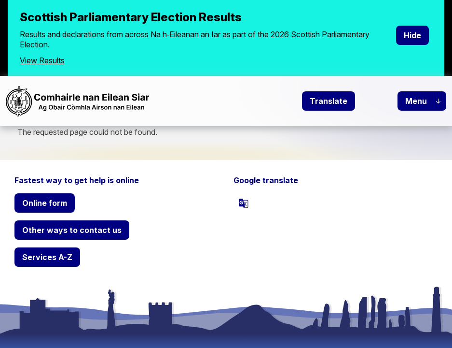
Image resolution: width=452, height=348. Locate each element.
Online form (44, 203)
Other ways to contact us (72, 230)
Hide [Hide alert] (412, 35)
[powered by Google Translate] (243, 203)
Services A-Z (47, 257)
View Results (42, 60)
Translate (328, 101)
